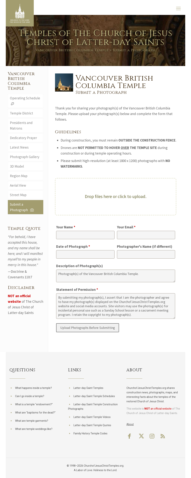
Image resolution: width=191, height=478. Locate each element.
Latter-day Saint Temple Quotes (92, 425)
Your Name (65, 227)
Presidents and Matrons (21, 125)
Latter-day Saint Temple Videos (92, 417)
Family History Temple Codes (90, 433)
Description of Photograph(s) (79, 266)
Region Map (18, 176)
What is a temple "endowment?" (34, 404)
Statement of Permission (77, 289)
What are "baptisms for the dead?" (35, 412)
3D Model (17, 166)
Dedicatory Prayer (23, 138)
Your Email (126, 227)
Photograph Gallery (24, 157)
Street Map (18, 195)
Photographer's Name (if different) (144, 246)
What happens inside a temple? (33, 387)
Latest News (19, 147)
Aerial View (18, 185)
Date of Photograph (73, 246)
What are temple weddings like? (33, 428)
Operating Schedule (25, 101)
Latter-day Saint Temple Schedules (94, 396)
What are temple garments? (31, 420)
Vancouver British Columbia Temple (72, 50)
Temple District (21, 113)
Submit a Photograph (22, 207)
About (130, 424)
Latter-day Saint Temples (88, 387)
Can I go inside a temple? (29, 396)
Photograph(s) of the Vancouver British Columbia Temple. (115, 276)
